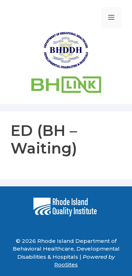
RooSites (66, 264)
